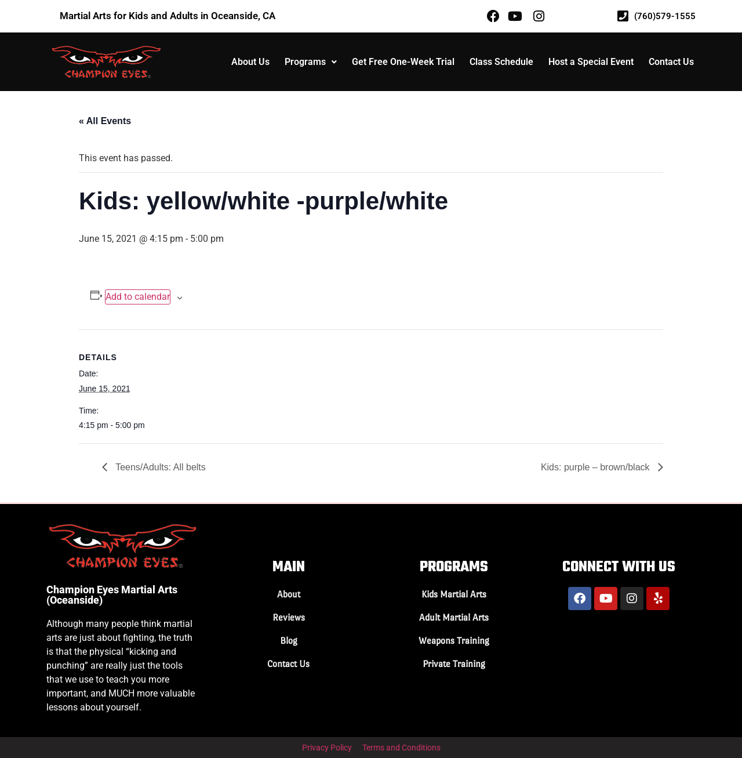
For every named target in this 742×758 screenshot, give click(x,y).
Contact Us (671, 61)
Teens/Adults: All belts (159, 467)
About (288, 594)
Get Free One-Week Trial (403, 61)
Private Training (454, 663)
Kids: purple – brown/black (596, 467)
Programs (311, 61)
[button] (310, 62)
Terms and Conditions (401, 747)
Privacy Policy (327, 747)
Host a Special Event (591, 61)
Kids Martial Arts (453, 594)
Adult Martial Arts (454, 617)
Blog (288, 640)
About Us (250, 61)
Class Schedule (501, 61)
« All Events (105, 121)
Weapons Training (454, 640)
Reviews (288, 617)
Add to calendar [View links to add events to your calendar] (138, 296)
